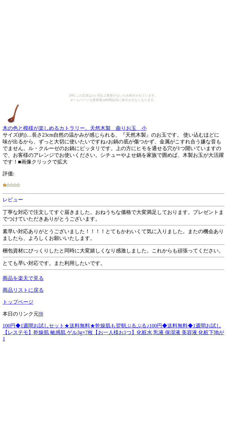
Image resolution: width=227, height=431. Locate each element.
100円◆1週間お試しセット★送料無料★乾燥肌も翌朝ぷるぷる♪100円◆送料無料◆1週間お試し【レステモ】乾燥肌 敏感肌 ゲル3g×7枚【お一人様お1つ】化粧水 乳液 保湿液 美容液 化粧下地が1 (113, 332)
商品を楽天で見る (23, 278)
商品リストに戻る (23, 290)
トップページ (18, 302)
